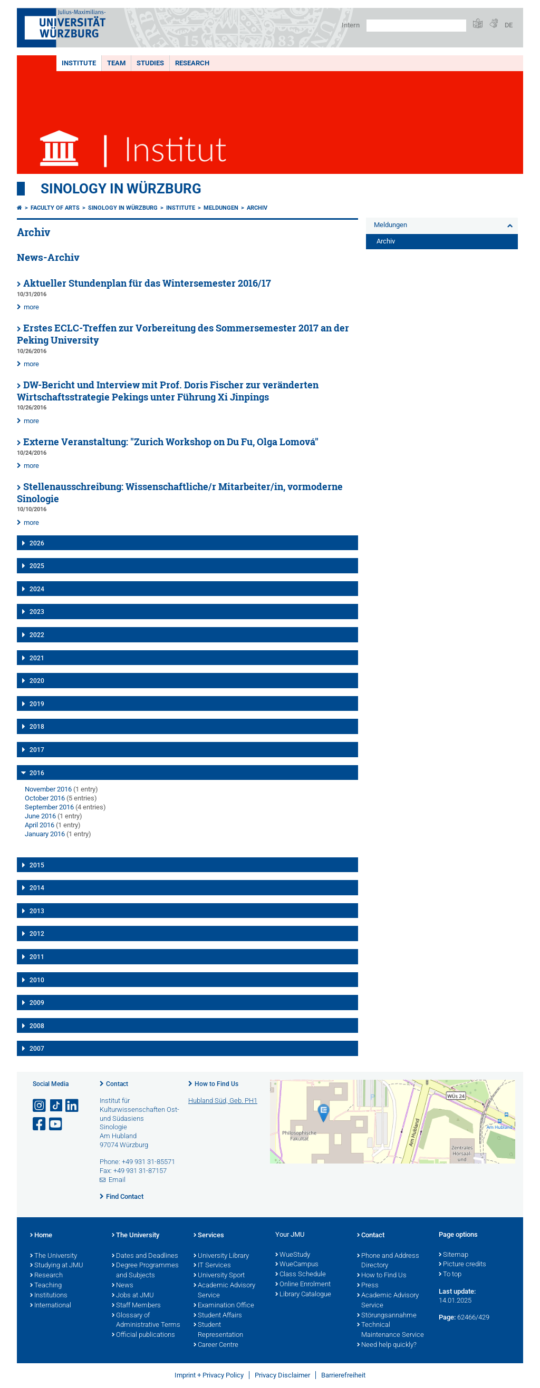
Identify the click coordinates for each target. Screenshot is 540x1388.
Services (209, 1235)
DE (509, 25)
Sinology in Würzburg (121, 189)
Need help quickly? (387, 1345)
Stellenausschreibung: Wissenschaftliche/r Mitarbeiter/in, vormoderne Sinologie (180, 493)
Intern (351, 25)
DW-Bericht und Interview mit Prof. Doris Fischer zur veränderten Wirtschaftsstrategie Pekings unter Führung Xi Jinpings (168, 391)
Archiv (257, 207)
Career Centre (216, 1345)
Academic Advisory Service (224, 1291)
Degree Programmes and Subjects (145, 1271)
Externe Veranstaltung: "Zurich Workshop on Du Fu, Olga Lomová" (171, 442)
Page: (447, 1317)
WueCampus (297, 1264)
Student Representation (218, 1330)
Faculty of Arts (55, 207)
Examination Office (224, 1306)
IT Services (212, 1265)
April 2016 (39, 825)
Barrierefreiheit (343, 1375)
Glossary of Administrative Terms (146, 1321)
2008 (37, 1026)
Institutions (49, 1296)
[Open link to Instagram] (40, 1106)
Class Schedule (300, 1274)
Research (192, 63)
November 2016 (48, 789)
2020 (37, 681)
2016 (37, 773)
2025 (37, 566)
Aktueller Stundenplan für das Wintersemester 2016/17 (147, 283)
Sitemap (453, 1255)
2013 (37, 911)
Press (368, 1286)
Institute (79, 63)
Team (116, 63)
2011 (37, 957)
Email (117, 1180)
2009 (37, 1002)
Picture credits (462, 1264)
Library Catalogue (303, 1294)
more (31, 307)
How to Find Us (216, 1084)
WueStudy (292, 1255)
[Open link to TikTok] (56, 1106)
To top (450, 1274)
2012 (37, 933)
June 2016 (40, 816)
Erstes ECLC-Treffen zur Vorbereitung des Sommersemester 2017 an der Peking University (183, 334)
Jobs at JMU (133, 1296)
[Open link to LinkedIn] (72, 1106)
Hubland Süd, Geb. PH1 (222, 1100)
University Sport (219, 1276)
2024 (37, 589)
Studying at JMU (56, 1265)
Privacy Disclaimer (282, 1375)
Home (41, 1235)
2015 (37, 865)
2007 (37, 1048)
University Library (221, 1256)
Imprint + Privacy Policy (209, 1375)
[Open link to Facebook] (40, 1124)
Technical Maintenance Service (390, 1330)
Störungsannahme (387, 1316)
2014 (37, 888)
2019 (37, 704)
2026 (37, 543)
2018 (37, 726)
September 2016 (49, 807)
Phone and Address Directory (388, 1261)
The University (53, 1256)
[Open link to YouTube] (56, 1124)
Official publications (143, 1335)
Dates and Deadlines (145, 1256)
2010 (37, 980)
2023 (37, 611)
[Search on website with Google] (416, 25)
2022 (37, 635)
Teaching (46, 1286)
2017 (37, 750)
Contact (117, 1084)
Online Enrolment (303, 1284)
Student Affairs (218, 1316)
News (122, 1286)
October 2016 (45, 798)
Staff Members (136, 1306)
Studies (150, 63)
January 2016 (45, 834)
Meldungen (221, 207)
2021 (37, 658)
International (50, 1306)
